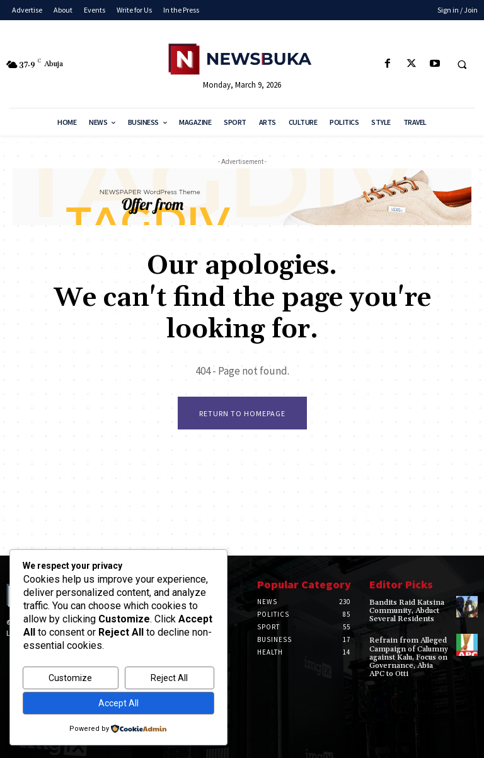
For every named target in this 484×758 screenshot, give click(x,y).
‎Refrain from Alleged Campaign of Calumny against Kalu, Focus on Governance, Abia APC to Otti (408, 657)
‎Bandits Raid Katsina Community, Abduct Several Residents (406, 611)
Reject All (169, 678)
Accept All (118, 703)
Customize (70, 678)
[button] (462, 64)
